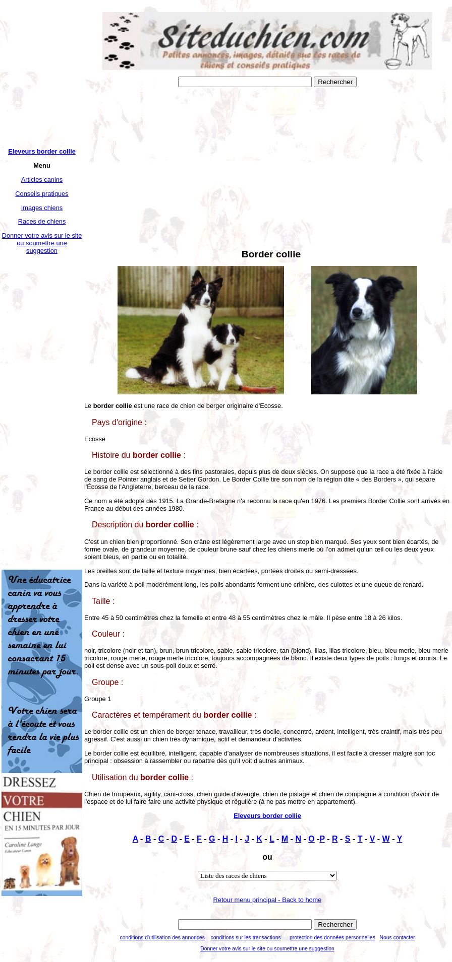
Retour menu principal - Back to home (267, 900)
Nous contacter (397, 937)
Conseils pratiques (41, 193)
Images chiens (42, 208)
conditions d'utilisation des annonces (162, 937)
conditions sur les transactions (245, 937)
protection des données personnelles (332, 937)
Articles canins (42, 179)
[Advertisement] (42, 412)
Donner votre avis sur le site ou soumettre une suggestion (42, 243)
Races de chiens (42, 221)
